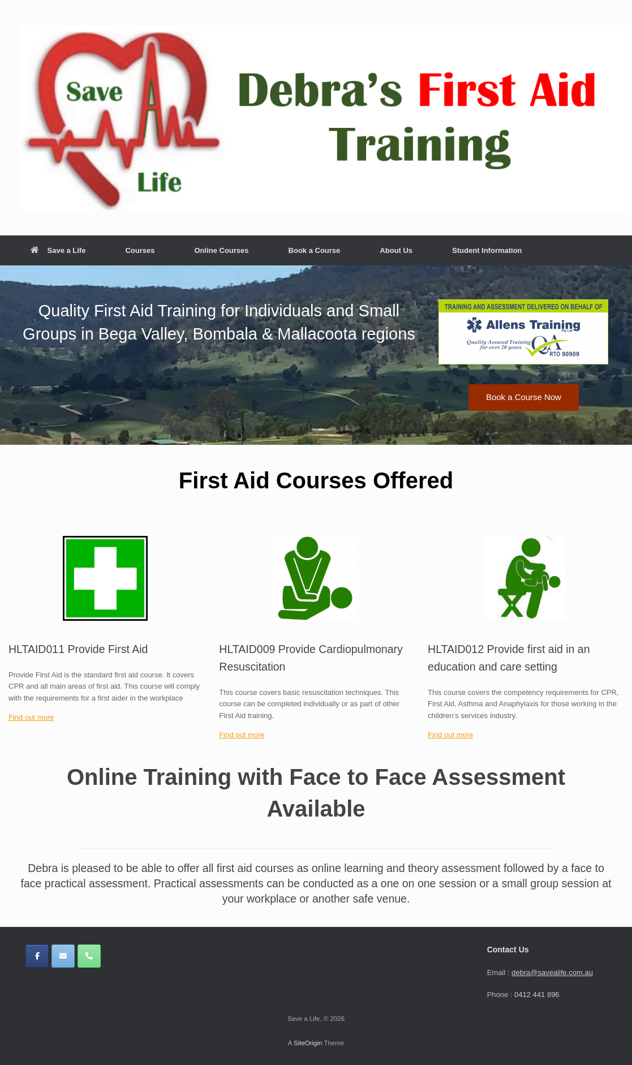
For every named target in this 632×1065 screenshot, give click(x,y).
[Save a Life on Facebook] (37, 956)
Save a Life (58, 250)
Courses (139, 250)
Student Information (487, 250)
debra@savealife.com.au (552, 972)
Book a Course (315, 250)
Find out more (31, 717)
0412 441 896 (537, 994)
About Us (396, 250)
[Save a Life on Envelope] (63, 956)
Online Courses (221, 250)
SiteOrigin (308, 1043)
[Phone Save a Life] (89, 956)
